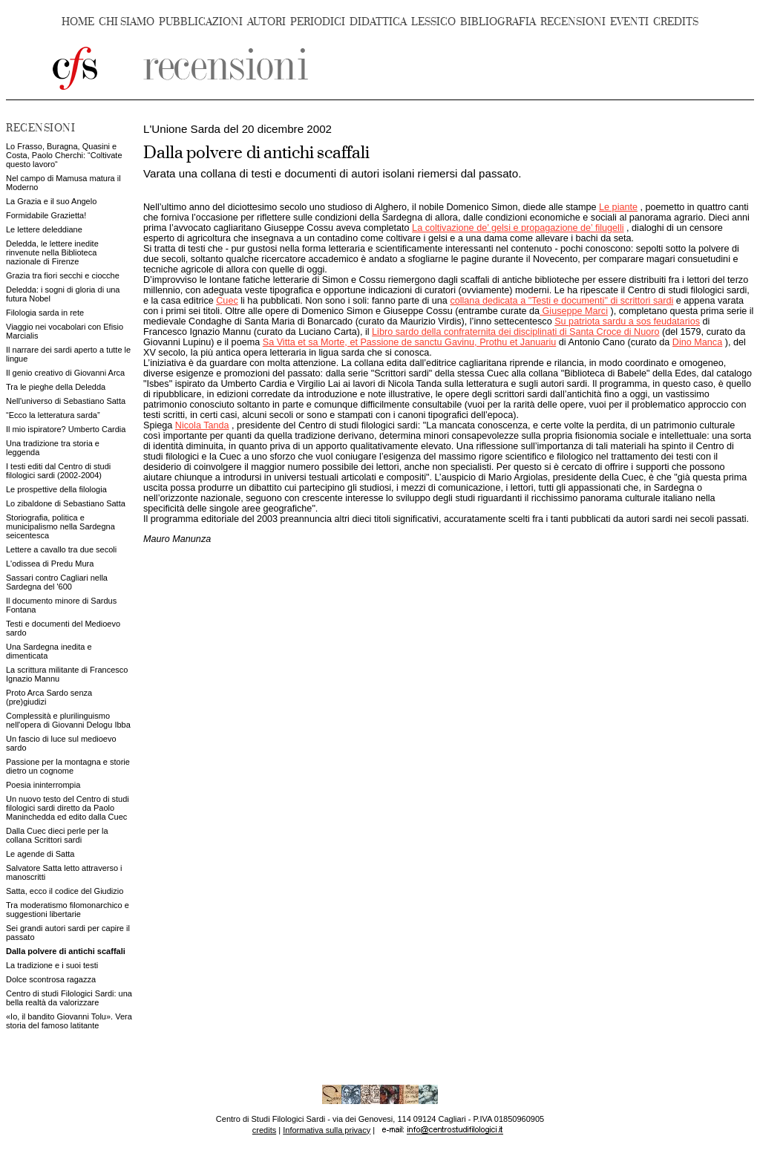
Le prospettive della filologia (56, 489)
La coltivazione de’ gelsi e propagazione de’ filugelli (517, 228)
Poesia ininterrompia (43, 784)
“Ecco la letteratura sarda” (53, 415)
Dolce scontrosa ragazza (51, 979)
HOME (78, 22)
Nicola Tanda (202, 425)
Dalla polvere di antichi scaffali (65, 951)
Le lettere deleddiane (44, 229)
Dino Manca (697, 342)
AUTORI (266, 22)
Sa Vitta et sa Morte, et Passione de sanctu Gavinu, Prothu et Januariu (410, 342)
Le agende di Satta (40, 853)
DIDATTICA (378, 22)
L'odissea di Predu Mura (50, 563)
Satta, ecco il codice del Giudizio (64, 891)
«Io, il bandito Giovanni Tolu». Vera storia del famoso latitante (69, 1021)
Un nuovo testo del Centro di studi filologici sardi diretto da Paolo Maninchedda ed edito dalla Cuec (67, 807)
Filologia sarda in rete (45, 312)
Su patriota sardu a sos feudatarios (627, 321)
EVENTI (629, 22)
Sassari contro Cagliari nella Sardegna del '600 (57, 582)
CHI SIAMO (126, 22)
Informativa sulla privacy (326, 1130)
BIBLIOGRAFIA (498, 22)
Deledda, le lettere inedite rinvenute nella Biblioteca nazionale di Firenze (52, 252)
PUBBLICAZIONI (201, 22)
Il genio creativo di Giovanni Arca (65, 372)
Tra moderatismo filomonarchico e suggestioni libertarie (67, 909)
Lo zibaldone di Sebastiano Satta (65, 503)
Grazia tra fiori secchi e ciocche (62, 275)
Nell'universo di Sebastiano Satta (65, 400)
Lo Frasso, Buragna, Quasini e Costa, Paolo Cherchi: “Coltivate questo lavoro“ (64, 155)
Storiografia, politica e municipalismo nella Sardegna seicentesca (60, 526)
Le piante (618, 207)
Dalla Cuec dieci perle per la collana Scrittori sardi (57, 835)
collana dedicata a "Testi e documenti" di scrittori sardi (561, 301)
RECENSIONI (573, 22)
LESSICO (433, 22)
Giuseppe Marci (574, 311)
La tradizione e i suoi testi (52, 965)
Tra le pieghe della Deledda (55, 386)
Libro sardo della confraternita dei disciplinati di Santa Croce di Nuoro (515, 332)
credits (264, 1130)
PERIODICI (317, 22)
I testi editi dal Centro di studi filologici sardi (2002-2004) (58, 471)
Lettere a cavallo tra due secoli (61, 549)
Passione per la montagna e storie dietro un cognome (68, 766)
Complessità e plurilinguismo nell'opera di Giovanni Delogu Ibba (68, 720)
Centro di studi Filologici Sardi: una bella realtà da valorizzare (69, 998)
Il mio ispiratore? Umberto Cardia (65, 429)
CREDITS (675, 22)
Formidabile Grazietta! (46, 215)
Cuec (227, 301)
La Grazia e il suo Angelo (51, 201)
